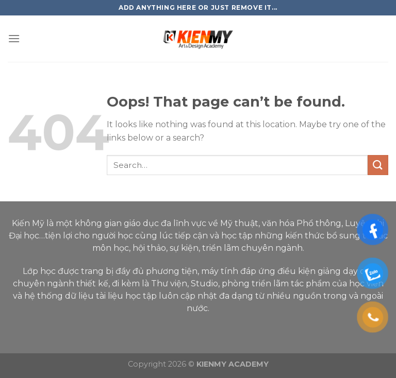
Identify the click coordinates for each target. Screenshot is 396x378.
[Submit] (378, 165)
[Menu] (14, 38)
